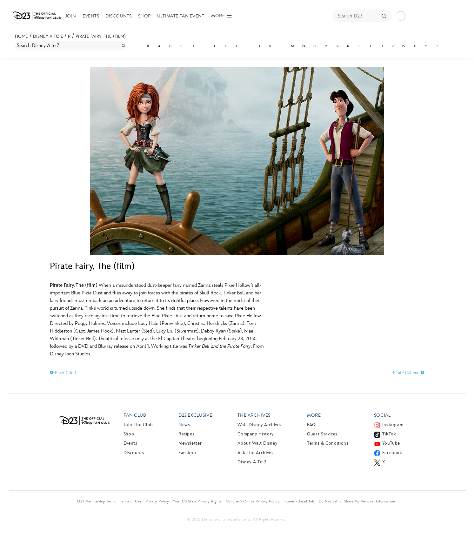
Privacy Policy (157, 501)
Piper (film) (63, 372)
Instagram (393, 424)
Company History (255, 434)
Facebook (392, 452)
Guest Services (322, 434)
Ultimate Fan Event (183, 16)
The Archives (253, 415)
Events (93, 16)
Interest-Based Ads (299, 501)
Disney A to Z (48, 36)
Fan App (187, 452)
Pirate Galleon (408, 372)
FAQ (311, 424)
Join (73, 16)
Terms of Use (130, 501)
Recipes (186, 434)
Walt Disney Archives (259, 424)
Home (21, 36)
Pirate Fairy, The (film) (101, 36)
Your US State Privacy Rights (197, 501)
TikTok (389, 434)
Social (382, 415)
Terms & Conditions (328, 443)
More (314, 415)
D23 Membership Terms (96, 501)
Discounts (121, 16)
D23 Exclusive (195, 415)
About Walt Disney (257, 443)
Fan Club (135, 415)
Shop (147, 16)
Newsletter (190, 443)
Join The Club (138, 424)
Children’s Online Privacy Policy (252, 501)
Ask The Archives (255, 452)
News (184, 424)
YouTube (391, 443)
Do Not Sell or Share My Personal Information (357, 501)
